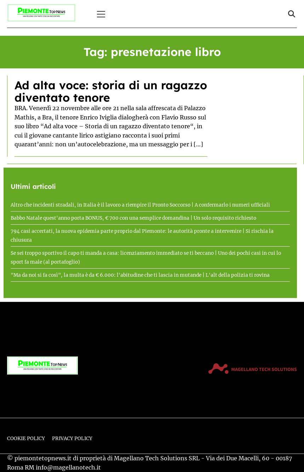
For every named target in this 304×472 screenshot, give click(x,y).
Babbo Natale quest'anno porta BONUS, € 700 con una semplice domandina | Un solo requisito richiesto (133, 218)
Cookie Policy (26, 439)
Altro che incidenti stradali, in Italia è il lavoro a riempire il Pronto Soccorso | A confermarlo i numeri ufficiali (140, 205)
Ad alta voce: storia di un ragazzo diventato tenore (111, 91)
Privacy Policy (72, 439)
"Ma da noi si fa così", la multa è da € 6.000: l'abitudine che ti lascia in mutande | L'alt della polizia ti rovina (140, 275)
